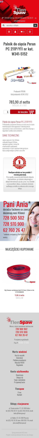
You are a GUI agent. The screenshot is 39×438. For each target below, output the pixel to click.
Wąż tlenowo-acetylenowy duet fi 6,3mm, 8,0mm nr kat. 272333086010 (19, 291)
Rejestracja (19, 375)
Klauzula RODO (19, 362)
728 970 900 (19, 18)
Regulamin (19, 365)
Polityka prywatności (19, 360)
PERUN (23, 91)
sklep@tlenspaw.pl (19, 21)
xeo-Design (30, 435)
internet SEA (20, 435)
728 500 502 (8, 18)
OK (35, 25)
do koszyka (23, 112)
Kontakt (19, 394)
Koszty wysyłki (19, 355)
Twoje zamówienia (19, 380)
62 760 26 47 (29, 18)
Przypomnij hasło (19, 382)
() (22, 31)
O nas (19, 392)
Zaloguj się (19, 377)
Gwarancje (19, 357)
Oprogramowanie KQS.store (19, 432)
